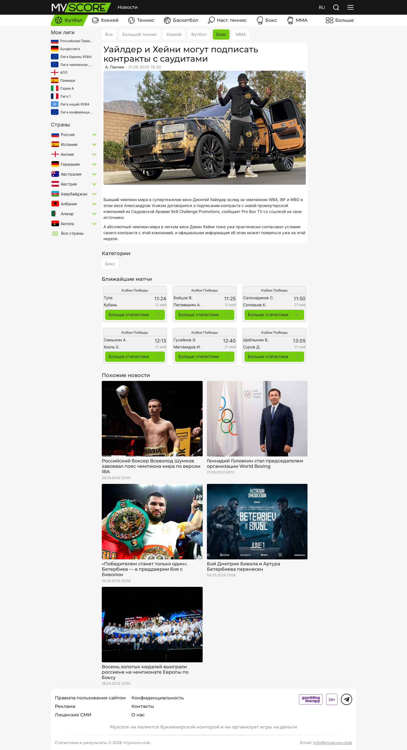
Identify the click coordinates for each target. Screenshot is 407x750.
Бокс (221, 34)
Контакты (142, 706)
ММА (241, 34)
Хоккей (173, 34)
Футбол (199, 34)
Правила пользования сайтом (90, 698)
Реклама (65, 706)
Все (109, 34)
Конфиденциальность (157, 698)
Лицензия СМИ (73, 714)
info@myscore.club (332, 742)
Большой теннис (139, 34)
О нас (138, 714)
